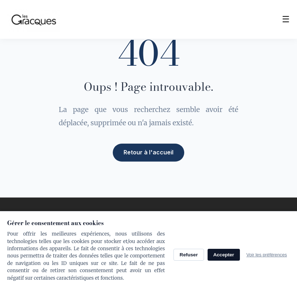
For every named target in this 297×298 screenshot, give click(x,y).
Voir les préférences (266, 254)
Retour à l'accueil (148, 151)
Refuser (189, 254)
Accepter (223, 254)
